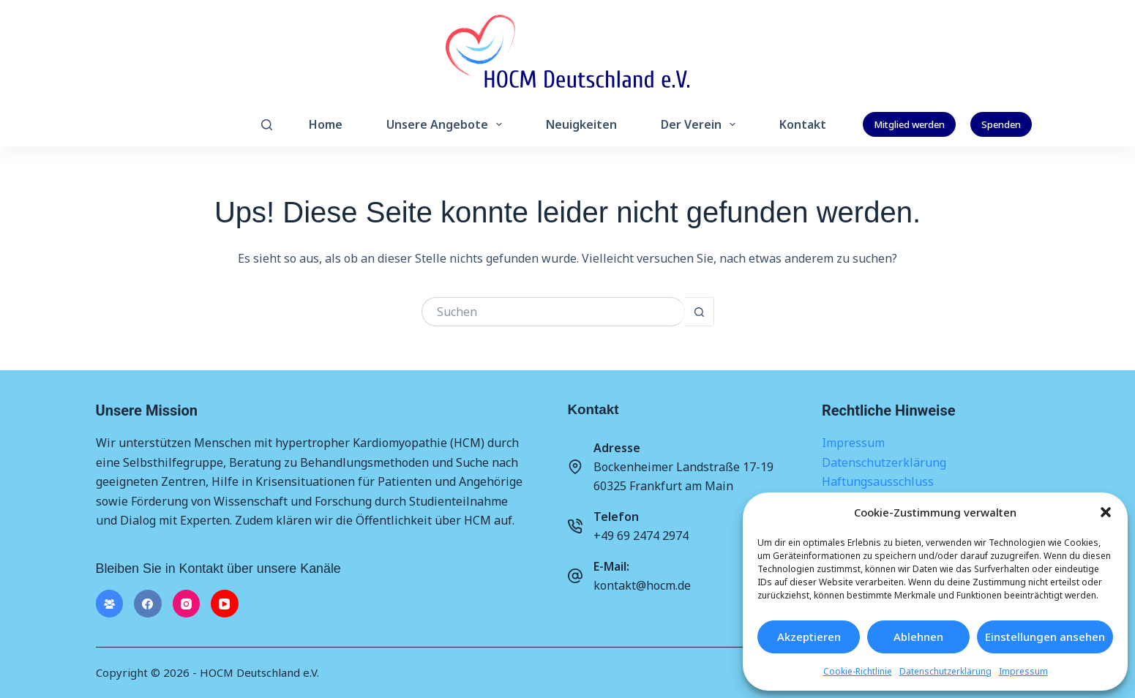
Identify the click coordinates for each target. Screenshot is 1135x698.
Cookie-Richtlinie (857, 671)
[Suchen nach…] (553, 311)
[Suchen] (266, 124)
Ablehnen (918, 636)
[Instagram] (187, 604)
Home (325, 124)
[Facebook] (148, 604)
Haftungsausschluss (878, 481)
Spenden (1001, 124)
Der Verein (701, 124)
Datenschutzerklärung (945, 671)
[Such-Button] (699, 311)
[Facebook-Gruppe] (110, 604)
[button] (1105, 512)
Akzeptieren (809, 636)
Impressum (1023, 671)
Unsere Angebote (447, 124)
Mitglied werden (909, 124)
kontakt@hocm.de (642, 585)
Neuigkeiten (581, 124)
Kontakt (802, 124)
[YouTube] (225, 604)
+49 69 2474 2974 (641, 536)
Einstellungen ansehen (1045, 636)
